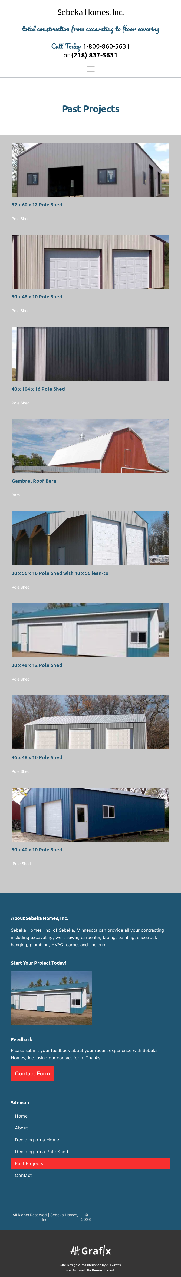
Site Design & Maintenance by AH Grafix (90, 1264)
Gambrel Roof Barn (34, 480)
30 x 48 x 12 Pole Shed (37, 665)
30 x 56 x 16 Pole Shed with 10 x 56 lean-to (60, 573)
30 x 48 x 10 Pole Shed (37, 296)
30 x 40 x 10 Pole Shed (37, 849)
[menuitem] (90, 1116)
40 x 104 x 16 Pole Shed (38, 388)
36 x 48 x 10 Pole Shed (37, 757)
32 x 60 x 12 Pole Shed (37, 204)
